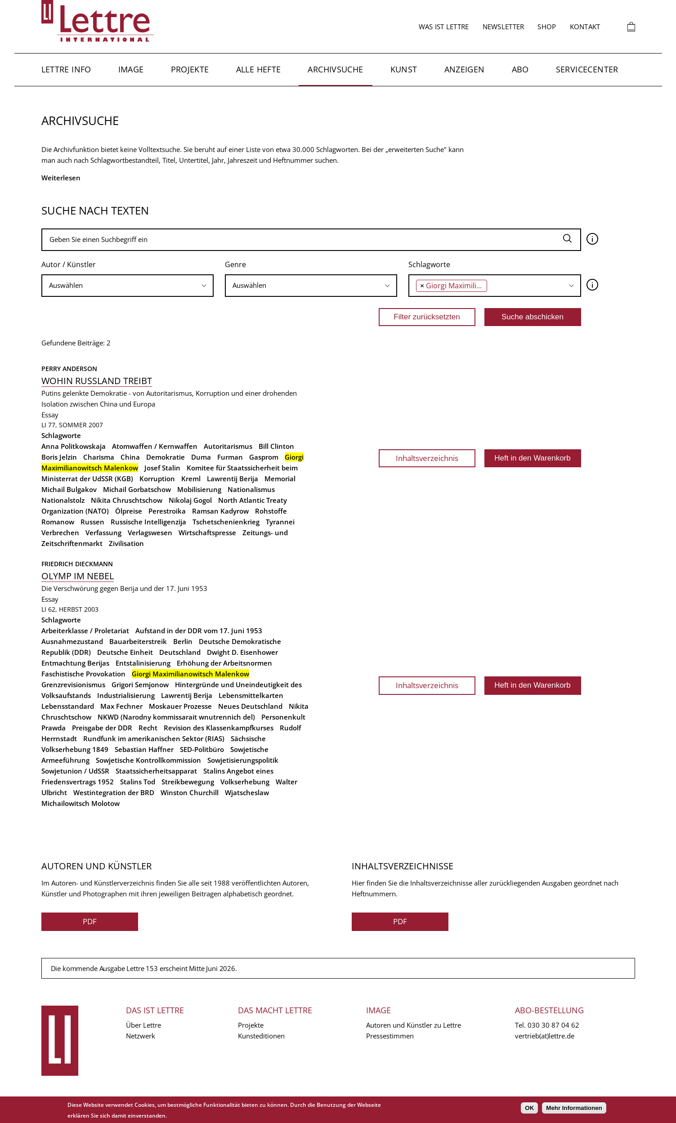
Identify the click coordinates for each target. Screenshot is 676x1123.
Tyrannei (280, 521)
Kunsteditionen (261, 1035)
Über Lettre (143, 1024)
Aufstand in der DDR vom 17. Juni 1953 (198, 630)
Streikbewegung (187, 781)
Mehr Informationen (574, 1108)
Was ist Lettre (444, 26)
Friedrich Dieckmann (77, 563)
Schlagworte (429, 264)
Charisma (98, 456)
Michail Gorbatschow (137, 489)
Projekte (190, 69)
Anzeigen (464, 69)
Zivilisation (126, 543)
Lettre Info (66, 69)
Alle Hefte (258, 69)
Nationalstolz (63, 500)
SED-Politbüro (202, 749)
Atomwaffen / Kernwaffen (154, 446)
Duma (201, 456)
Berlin (183, 641)
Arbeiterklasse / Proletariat (85, 630)
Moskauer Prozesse (180, 706)
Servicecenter (587, 69)
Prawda (53, 727)
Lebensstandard (67, 706)
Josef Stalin (162, 467)
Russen (92, 521)
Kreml (191, 478)
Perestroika (167, 510)
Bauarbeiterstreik (138, 641)
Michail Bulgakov (69, 489)
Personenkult (283, 716)
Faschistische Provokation (83, 673)
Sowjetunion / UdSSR (75, 770)
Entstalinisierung (143, 662)
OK (529, 1108)
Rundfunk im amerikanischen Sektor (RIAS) (153, 738)
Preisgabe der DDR (102, 727)
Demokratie (165, 456)
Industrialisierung (126, 695)
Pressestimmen (390, 1035)
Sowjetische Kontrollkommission (148, 760)
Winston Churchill (190, 792)
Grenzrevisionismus (73, 684)
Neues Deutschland (250, 706)
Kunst (403, 69)
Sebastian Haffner (144, 749)
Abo (520, 69)
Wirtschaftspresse (207, 532)
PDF (90, 921)
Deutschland (180, 652)
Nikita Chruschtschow (126, 500)
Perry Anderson (69, 368)
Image (131, 69)
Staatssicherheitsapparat (156, 770)
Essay (49, 414)
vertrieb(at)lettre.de (544, 1035)
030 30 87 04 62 (553, 1024)
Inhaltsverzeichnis (427, 458)
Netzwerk (140, 1035)
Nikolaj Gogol (190, 500)
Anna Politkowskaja (73, 446)
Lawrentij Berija (232, 478)
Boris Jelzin (59, 456)
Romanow (57, 521)
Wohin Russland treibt (96, 381)
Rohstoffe (271, 510)
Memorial (279, 478)
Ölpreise (128, 510)
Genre (235, 264)
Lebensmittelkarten (251, 695)
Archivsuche (335, 69)
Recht (148, 727)
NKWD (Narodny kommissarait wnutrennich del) (176, 716)
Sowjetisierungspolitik (242, 760)
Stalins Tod (137, 781)
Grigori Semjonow (140, 684)
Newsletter (503, 26)
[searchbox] (127, 285)
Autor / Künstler (68, 264)
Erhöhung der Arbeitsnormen (224, 662)
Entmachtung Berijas (75, 662)
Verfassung (103, 532)
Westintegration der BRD (113, 792)
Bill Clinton (276, 446)
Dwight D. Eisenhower (242, 652)
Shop (546, 26)
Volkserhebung (244, 781)
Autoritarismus (228, 446)
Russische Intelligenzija (148, 521)
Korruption (157, 478)
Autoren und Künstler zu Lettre (413, 1024)
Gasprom (263, 456)
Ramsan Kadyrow (220, 510)
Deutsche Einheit (125, 652)
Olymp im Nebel (77, 576)
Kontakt (585, 26)
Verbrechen (60, 532)
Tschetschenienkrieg (226, 521)
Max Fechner (121, 706)
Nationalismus (251, 489)
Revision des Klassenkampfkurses (218, 727)
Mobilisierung (199, 489)
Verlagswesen (150, 532)
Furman (230, 456)
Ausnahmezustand (72, 641)
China (130, 456)
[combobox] (127, 285)
